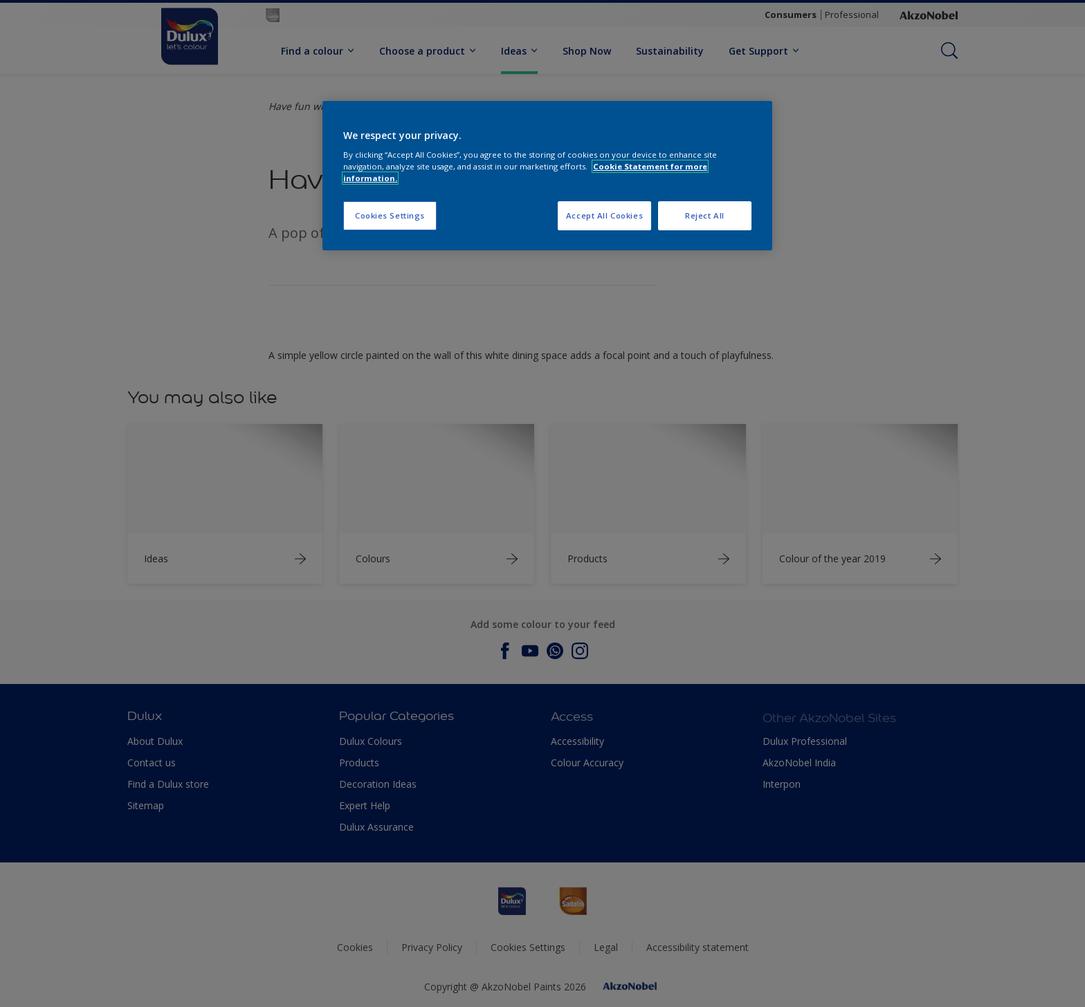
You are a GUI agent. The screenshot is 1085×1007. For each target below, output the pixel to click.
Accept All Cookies (604, 215)
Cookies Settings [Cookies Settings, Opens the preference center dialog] (390, 215)
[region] (547, 176)
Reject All (704, 215)
